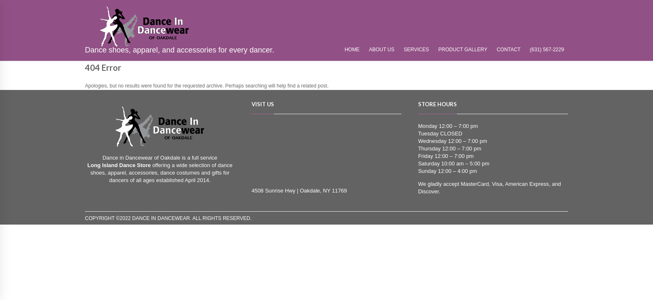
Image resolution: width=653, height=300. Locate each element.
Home (351, 49)
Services (416, 49)
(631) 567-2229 (547, 49)
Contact (509, 49)
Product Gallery (463, 49)
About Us (381, 49)
